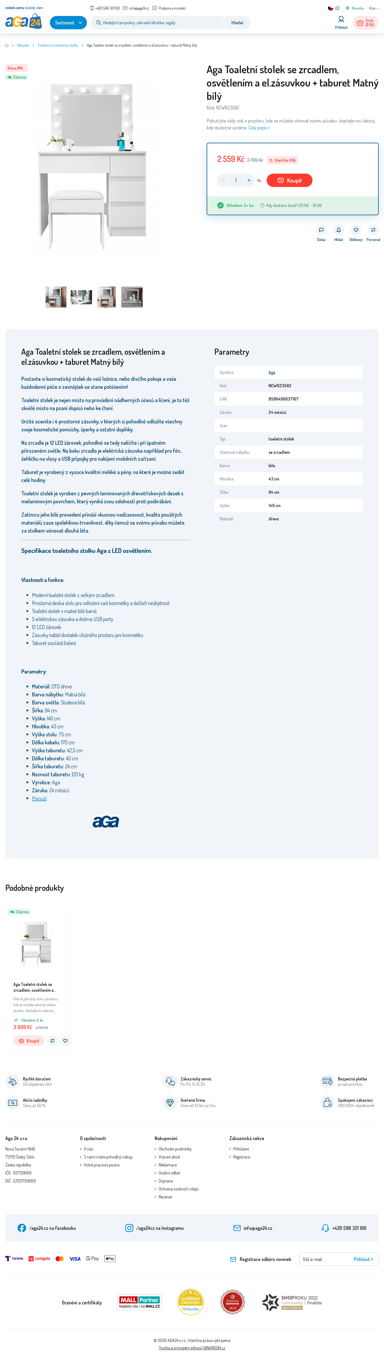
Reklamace (168, 1165)
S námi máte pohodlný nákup (108, 1157)
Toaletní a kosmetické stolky (58, 45)
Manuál (39, 798)
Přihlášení (241, 1149)
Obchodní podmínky (175, 1149)
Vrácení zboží (169, 1157)
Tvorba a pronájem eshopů (181, 1347)
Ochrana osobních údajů (179, 1188)
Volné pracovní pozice (101, 1165)
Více (372, 8)
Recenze (165, 1196)
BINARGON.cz (214, 1347)
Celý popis (258, 127)
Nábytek (23, 45)
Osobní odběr (169, 1173)
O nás (88, 1149)
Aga (272, 372)
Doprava (166, 1181)
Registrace (241, 1157)
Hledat (237, 22)
